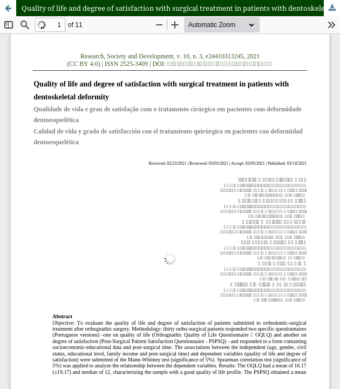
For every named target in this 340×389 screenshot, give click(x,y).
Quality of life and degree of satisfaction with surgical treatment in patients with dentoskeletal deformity (181, 8)
